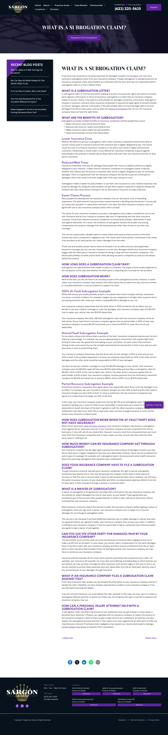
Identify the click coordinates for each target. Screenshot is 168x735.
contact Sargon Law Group (74, 627)
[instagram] (22, 706)
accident (134, 76)
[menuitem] (38, 5)
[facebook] (17, 706)
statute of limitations (118, 109)
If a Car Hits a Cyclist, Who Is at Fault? (28, 91)
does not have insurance (95, 426)
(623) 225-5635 (128, 9)
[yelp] (27, 706)
